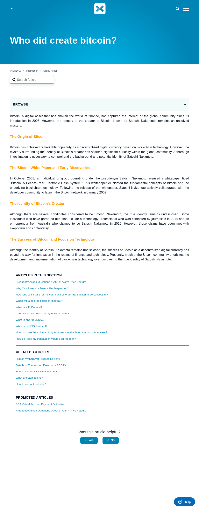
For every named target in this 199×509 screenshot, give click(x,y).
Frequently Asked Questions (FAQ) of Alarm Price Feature (51, 281)
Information (32, 70)
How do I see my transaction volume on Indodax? (46, 338)
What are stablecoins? (29, 377)
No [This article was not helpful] (113, 440)
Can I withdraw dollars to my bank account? (42, 313)
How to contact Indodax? (31, 384)
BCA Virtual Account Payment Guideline (40, 404)
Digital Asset (50, 70)
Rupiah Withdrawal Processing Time (38, 358)
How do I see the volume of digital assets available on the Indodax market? (61, 332)
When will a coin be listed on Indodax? (39, 300)
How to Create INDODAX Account (36, 371)
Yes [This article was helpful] (91, 440)
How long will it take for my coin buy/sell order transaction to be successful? (62, 294)
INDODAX (15, 70)
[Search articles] (32, 80)
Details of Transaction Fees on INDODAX (41, 365)
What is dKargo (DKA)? (30, 319)
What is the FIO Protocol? (31, 326)
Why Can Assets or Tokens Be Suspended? (42, 288)
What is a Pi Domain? (29, 307)
